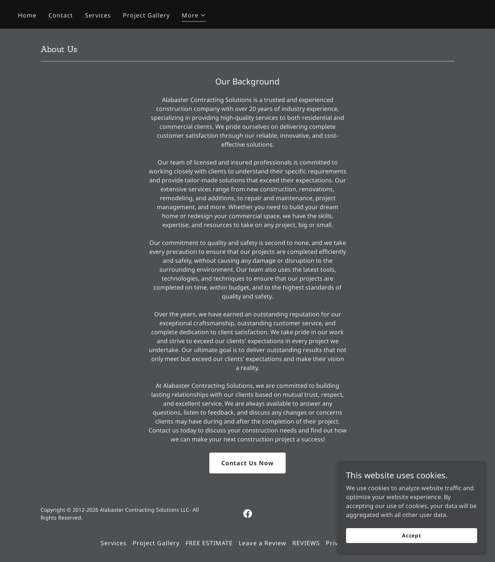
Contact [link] (60, 15)
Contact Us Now (247, 463)
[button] (194, 16)
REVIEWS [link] (306, 543)
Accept (411, 535)
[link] (247, 513)
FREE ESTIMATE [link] (209, 543)
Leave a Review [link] (262, 543)
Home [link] (27, 15)
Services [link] (98, 15)
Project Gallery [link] (146, 15)
